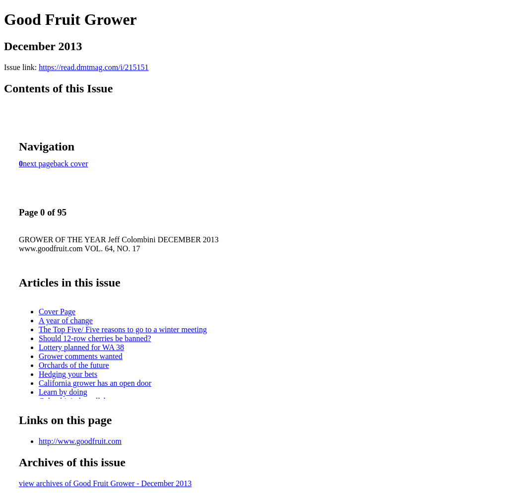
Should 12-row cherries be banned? (95, 338)
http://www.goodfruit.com (80, 441)
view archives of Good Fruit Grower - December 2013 (105, 483)
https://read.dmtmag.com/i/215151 (93, 67)
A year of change (66, 320)
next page (38, 163)
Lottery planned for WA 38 (81, 347)
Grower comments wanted (81, 356)
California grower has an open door (95, 383)
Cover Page (57, 311)
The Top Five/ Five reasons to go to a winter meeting (123, 329)
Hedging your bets (68, 374)
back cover (71, 163)
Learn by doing (63, 392)
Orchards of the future (74, 365)
